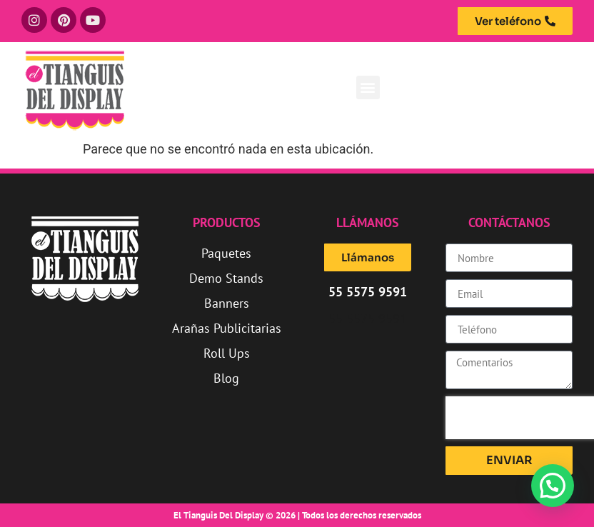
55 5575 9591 (367, 319)
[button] (368, 87)
